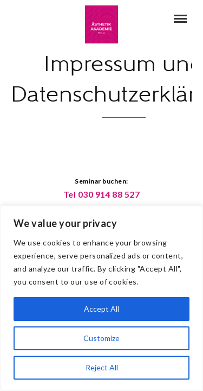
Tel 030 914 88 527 (101, 194)
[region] (101, 298)
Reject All (102, 367)
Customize (101, 338)
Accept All (101, 308)
